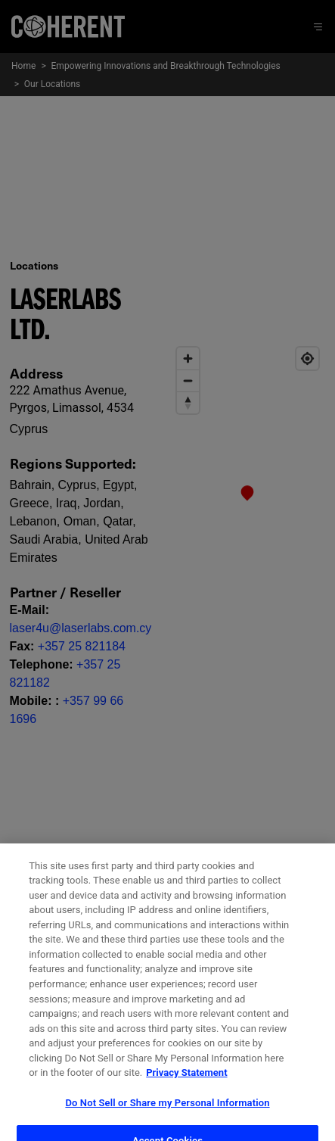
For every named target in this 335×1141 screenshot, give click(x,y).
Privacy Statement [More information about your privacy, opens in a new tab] (186, 1083)
